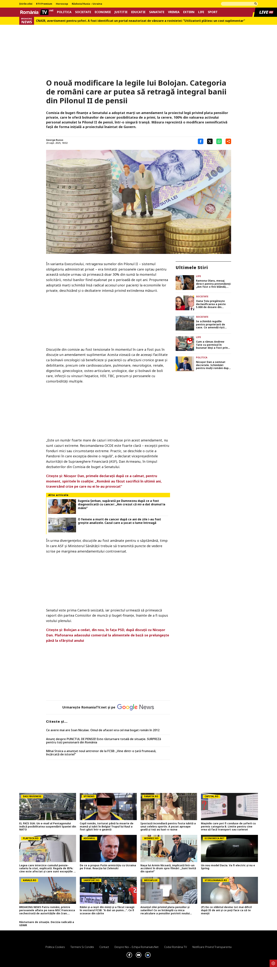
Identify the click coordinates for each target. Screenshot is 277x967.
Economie (103, 12)
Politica (64, 12)
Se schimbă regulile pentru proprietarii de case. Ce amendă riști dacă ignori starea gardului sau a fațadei (210, 324)
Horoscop (62, 3)
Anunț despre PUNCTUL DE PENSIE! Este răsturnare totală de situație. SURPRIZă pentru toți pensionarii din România (103, 740)
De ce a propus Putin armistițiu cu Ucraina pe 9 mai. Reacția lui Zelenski (108, 867)
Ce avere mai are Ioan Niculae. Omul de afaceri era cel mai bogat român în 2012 (103, 730)
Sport (213, 12)
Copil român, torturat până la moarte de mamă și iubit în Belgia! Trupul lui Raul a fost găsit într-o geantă (106, 826)
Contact (104, 947)
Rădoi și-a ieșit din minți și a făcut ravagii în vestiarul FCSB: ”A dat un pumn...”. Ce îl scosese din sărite (107, 910)
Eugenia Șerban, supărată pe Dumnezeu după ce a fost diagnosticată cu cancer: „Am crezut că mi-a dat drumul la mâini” (121, 504)
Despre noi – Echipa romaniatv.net (137, 947)
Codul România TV (175, 947)
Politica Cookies (55, 947)
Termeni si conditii (82, 947)
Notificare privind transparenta (211, 947)
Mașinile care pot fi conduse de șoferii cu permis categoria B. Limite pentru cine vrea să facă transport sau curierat (228, 826)
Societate (83, 12)
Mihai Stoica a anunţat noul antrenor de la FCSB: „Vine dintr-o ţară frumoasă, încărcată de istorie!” (101, 753)
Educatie (138, 12)
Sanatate (156, 12)
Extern (188, 12)
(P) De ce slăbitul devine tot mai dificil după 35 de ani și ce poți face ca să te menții (226, 910)
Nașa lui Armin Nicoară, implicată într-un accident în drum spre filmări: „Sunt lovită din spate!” (168, 868)
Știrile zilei (25, 3)
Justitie (121, 12)
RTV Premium (44, 3)
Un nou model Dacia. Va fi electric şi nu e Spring (228, 867)
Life (201, 12)
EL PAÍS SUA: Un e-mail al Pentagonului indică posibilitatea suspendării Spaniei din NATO (47, 826)
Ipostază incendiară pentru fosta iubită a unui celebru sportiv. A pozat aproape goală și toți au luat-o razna (168, 826)
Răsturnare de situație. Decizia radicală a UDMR (46, 924)
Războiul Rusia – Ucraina (87, 3)
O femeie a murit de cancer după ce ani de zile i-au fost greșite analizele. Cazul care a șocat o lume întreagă (119, 521)
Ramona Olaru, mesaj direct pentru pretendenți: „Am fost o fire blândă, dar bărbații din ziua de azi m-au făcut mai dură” (213, 283)
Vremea (173, 12)
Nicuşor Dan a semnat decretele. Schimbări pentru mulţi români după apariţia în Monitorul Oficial (213, 365)
